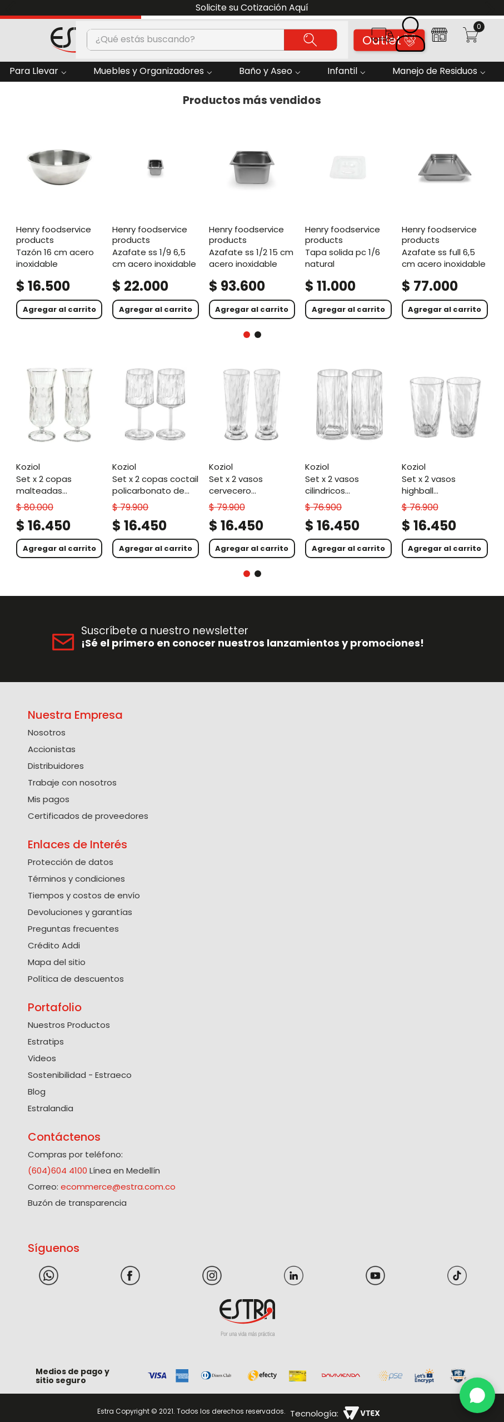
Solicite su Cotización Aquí (252, 7)
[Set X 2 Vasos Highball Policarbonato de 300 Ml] (445, 461)
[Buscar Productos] (310, 39)
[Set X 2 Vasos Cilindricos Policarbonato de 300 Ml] (348, 461)
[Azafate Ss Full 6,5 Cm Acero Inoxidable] (445, 222)
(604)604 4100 (57, 1170)
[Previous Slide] (12, 8)
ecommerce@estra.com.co (118, 1186)
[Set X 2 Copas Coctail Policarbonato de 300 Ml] (155, 461)
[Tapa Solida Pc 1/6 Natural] (348, 222)
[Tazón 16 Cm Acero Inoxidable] (59, 222)
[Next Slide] (491, 8)
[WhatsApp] (477, 1395)
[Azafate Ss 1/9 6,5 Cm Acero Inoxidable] (155, 222)
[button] (382, 38)
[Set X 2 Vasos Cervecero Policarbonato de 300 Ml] (252, 461)
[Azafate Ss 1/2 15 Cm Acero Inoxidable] (252, 222)
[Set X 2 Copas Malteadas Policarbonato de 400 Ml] (59, 461)
